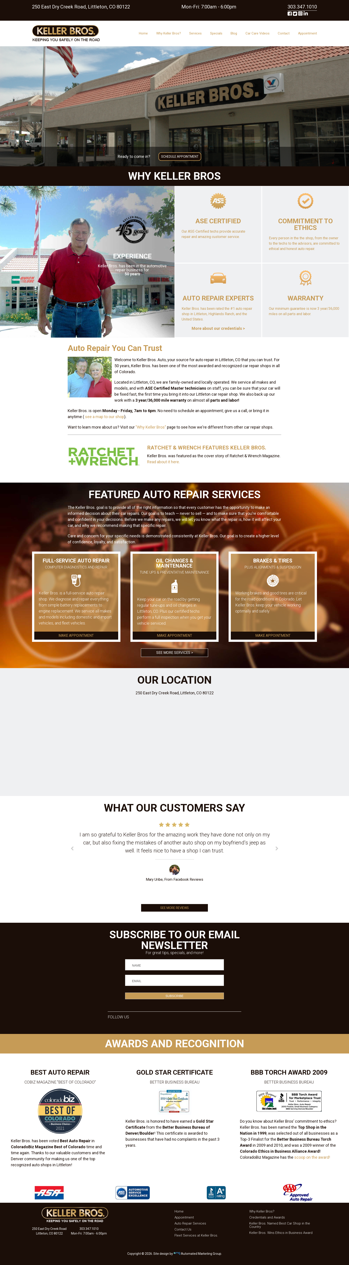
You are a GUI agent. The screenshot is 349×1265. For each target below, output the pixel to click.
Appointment (307, 33)
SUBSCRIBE (175, 996)
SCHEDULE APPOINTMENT (180, 156)
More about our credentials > (218, 328)
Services (195, 33)
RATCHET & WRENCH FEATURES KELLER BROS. (206, 448)
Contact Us (182, 1229)
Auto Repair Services (190, 1223)
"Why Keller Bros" (151, 427)
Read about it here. (163, 461)
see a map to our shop (104, 416)
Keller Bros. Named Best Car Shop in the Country (279, 1225)
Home (143, 33)
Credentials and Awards (267, 1217)
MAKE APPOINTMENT (76, 635)
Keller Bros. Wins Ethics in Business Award (280, 1233)
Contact (284, 33)
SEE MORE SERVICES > (174, 653)
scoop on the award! (312, 1157)
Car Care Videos (258, 33)
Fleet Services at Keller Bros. (196, 1235)
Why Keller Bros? (168, 33)
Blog (234, 33)
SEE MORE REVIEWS (174, 907)
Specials (216, 33)
